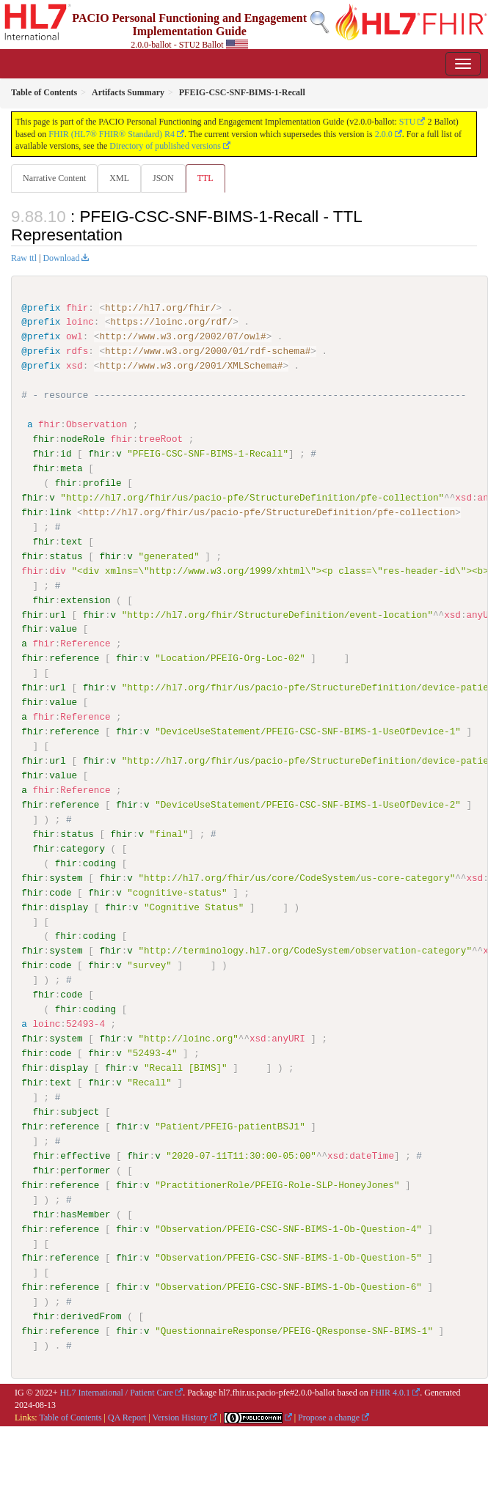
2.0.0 (384, 134)
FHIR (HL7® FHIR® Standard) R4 (111, 134)
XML (119, 178)
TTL (205, 178)
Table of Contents (70, 1416)
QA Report (127, 1416)
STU (407, 122)
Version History (180, 1416)
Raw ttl (24, 258)
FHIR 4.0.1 (390, 1392)
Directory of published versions (165, 146)
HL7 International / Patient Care (117, 1392)
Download (61, 258)
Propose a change (329, 1416)
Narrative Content (54, 178)
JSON (163, 178)
